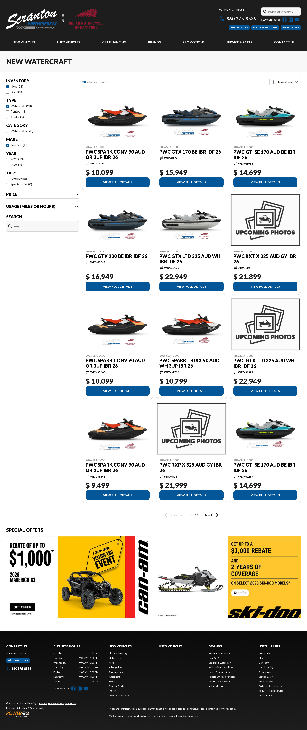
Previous (173, 515)
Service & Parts (239, 42)
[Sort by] (285, 82)
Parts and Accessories (270, 686)
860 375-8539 (237, 18)
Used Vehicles (68, 42)
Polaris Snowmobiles (219, 681)
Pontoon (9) (18, 111)
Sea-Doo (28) (19, 145)
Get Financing (114, 42)
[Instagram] (290, 19)
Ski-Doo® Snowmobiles (221, 667)
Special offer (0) (21, 184)
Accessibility (265, 695)
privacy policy (173, 715)
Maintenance (266, 681)
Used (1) (16, 92)
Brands (154, 42)
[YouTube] (297, 19)
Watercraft (114, 676)
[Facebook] (284, 19)
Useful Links (269, 646)
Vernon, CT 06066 (231, 9)
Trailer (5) (17, 117)
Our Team (264, 662)
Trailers (113, 690)
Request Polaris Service (271, 690)
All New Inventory (118, 653)
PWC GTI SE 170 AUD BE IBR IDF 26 (264, 154)
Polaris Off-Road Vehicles (222, 676)
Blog (261, 657)
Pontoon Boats (116, 686)
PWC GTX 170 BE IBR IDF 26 (190, 151)
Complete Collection (119, 695)
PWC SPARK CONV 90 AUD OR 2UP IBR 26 (115, 467)
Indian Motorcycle (218, 686)
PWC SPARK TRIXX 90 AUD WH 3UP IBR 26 (189, 363)
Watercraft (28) (21, 106)
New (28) (17, 86)
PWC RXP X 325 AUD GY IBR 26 (190, 467)
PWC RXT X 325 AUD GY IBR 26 (264, 258)
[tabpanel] (75, 667)
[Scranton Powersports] (55, 19)
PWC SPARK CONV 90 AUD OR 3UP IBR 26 (115, 154)
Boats (112, 681)
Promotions (194, 42)
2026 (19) (17, 159)
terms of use (191, 715)
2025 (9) (16, 164)
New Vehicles (24, 42)
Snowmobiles (116, 672)
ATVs (111, 662)
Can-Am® (214, 657)
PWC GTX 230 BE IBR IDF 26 (116, 256)
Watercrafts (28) (22, 131)
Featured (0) (19, 178)
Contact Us (284, 42)
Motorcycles (115, 657)
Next (212, 515)
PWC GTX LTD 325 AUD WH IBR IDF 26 (189, 258)
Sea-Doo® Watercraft (220, 662)
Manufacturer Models (220, 653)
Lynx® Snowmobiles (219, 672)
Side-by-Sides (116, 667)
